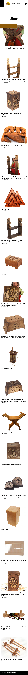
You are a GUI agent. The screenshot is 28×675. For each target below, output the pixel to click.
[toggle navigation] (2, 3)
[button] (8, 26)
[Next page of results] (22, 669)
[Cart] (26, 4)
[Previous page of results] (5, 669)
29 (20, 669)
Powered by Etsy (14, 672)
